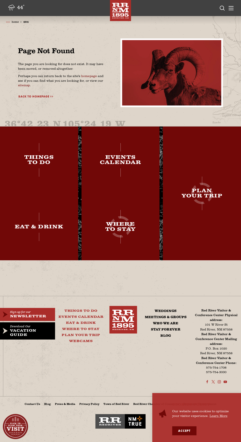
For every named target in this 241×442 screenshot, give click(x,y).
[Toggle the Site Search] (222, 8)
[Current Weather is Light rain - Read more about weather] (15, 8)
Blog (165, 336)
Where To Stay (81, 329)
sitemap (24, 85)
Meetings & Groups (166, 317)
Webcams (81, 341)
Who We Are (165, 323)
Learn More (219, 416)
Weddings (166, 311)
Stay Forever (166, 329)
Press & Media (65, 404)
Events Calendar (80, 317)
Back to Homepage (33, 96)
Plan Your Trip (81, 335)
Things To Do (81, 311)
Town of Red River (116, 404)
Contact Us (32, 404)
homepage (89, 76)
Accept (184, 431)
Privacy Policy (89, 404)
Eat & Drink (81, 323)
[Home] (120, 10)
